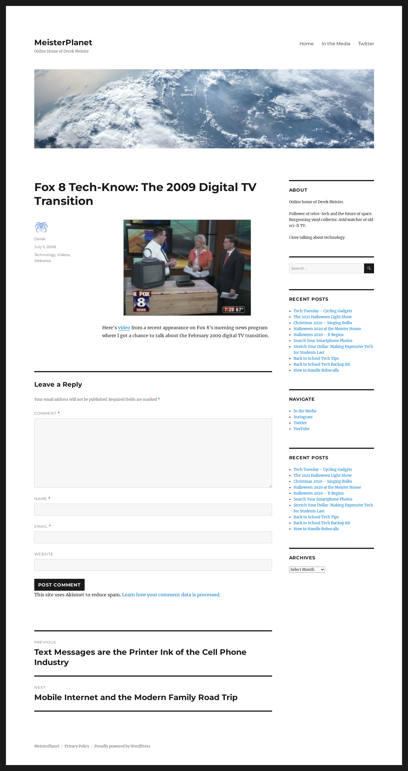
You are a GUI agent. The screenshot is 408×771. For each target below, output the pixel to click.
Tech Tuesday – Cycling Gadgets (323, 311)
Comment (47, 413)
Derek (40, 239)
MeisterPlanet (63, 42)
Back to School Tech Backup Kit (322, 364)
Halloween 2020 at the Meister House (327, 328)
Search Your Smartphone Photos (323, 340)
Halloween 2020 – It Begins (319, 334)
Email (42, 526)
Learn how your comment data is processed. (171, 594)
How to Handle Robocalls (316, 370)
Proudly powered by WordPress (122, 746)
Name (42, 498)
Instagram (303, 417)
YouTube (301, 428)
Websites (42, 260)
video (124, 327)
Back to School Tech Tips (316, 358)
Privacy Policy (77, 746)
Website (44, 554)
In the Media (336, 43)
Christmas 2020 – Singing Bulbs (323, 322)
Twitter (366, 43)
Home (307, 43)
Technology (44, 254)
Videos (63, 254)
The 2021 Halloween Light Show (323, 317)
